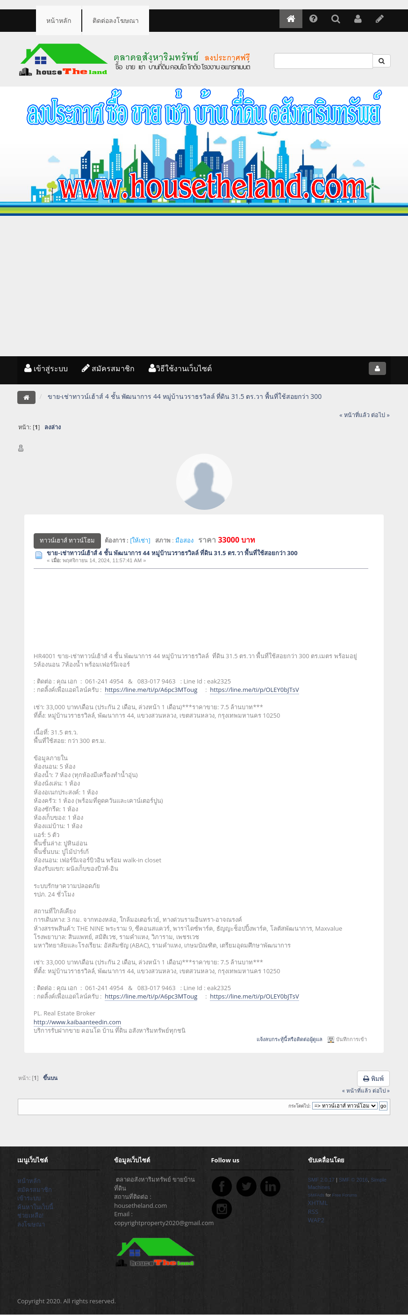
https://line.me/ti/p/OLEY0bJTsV (254, 689)
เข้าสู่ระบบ (46, 368)
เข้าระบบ (29, 1198)
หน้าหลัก (58, 20)
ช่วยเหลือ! (30, 1215)
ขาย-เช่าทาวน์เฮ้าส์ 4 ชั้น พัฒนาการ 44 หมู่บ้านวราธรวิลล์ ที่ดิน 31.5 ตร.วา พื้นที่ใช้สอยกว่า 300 (172, 553)
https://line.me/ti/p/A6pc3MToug (151, 689)
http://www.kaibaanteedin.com (77, 1022)
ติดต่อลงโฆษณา (116, 20)
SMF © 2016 (353, 1180)
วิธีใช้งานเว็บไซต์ (180, 368)
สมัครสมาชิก (108, 368)
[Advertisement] (204, 286)
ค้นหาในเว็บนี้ (35, 1207)
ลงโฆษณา (31, 1224)
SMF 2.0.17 (321, 1180)
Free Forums (344, 1194)
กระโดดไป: (299, 1106)
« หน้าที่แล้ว (354, 415)
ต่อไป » (380, 415)
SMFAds (316, 1194)
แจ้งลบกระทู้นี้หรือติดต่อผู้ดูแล (289, 1039)
